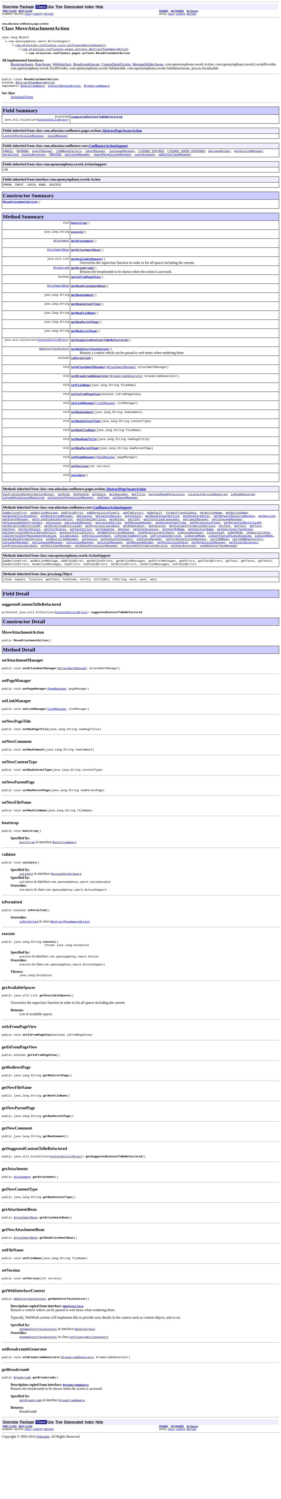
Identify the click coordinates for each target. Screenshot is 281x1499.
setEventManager (149, 573)
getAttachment (82, 250)
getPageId (80, 521)
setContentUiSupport (117, 573)
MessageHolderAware (148, 65)
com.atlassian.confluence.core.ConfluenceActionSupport (60, 46)
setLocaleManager (80, 576)
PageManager (106, 482)
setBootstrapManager (62, 573)
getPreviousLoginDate (102, 557)
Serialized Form (22, 100)
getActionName (211, 541)
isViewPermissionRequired (23, 525)
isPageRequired (243, 521)
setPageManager (83, 482)
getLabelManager (195, 549)
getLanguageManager (227, 549)
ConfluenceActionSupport (108, 150)
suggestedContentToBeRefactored (96, 120)
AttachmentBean (58, 259)
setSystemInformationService (144, 580)
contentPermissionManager (23, 140)
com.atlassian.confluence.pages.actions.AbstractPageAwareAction (75, 50)
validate (78, 501)
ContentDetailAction (115, 65)
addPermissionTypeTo (103, 541)
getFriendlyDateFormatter (52, 549)
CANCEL (8, 156)
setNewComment (82, 434)
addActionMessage (44, 541)
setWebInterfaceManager (219, 580)
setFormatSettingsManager (186, 573)
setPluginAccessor (243, 576)
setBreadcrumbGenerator (90, 395)
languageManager (122, 156)
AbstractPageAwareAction (35, 84)
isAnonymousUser (190, 565)
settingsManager (77, 159)
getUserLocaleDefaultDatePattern (29, 565)
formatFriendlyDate (181, 541)
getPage (64, 521)
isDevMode (235, 565)
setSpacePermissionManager (96, 580)
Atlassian (43, 1495)
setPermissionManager (208, 576)
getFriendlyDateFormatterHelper (28, 521)
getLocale (53, 553)
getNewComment (82, 308)
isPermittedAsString (130, 569)
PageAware (43, 65)
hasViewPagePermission (166, 521)
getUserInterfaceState (235, 561)
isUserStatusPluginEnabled (229, 569)
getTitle (138, 521)
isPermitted (80, 376)
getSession (157, 557)
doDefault (154, 541)
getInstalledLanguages (161, 549)
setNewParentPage (84, 472)
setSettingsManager (56, 580)
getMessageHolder (138, 553)
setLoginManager (110, 576)
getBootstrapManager (57, 545)
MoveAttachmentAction (20, 209)
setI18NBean (219, 573)
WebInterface (61, 65)
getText (225, 557)
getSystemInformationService (192, 557)
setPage (103, 525)
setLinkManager (83, 424)
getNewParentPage (84, 337)
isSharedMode (194, 569)
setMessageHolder (140, 576)
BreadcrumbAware (86, 65)
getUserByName (173, 561)
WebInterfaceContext (54, 366)
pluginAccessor (34, 159)
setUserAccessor (183, 580)
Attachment (61, 250)
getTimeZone (104, 561)
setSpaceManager (125, 525)
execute (77, 240)
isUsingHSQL (264, 569)
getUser (124, 561)
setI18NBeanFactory (247, 573)
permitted (10, 159)
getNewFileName (83, 327)
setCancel (89, 573)
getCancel (84, 545)
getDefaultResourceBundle (234, 545)
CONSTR (37, 14)
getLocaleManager (78, 553)
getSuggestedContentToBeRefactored (99, 356)
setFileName (80, 405)
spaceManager (57, 140)
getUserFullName (201, 561)
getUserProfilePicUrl (76, 565)
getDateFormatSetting (162, 545)
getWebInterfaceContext (90, 366)
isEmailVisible (258, 565)
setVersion (79, 492)
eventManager (42, 156)
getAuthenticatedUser (20, 545)
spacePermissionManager (112, 159)
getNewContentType (85, 318)
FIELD (28, 14)
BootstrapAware (22, 65)
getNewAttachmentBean (88, 298)
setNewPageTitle (84, 463)
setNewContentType (85, 443)
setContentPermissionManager (70, 525)
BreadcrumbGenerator (126, 395)
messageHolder (219, 156)
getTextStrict (81, 561)
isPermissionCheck (96, 569)
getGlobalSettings (91, 549)
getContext (133, 545)
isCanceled (215, 565)
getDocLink (266, 545)
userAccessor (145, 159)
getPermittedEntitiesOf (242, 553)
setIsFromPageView (85, 414)
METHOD (49, 14)
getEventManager (16, 549)
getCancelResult (108, 545)
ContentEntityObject (53, 123)
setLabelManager (16, 576)
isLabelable (68, 569)
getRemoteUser (134, 557)
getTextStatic (29, 561)
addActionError (15, 541)
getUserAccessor (146, 561)
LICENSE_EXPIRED (151, 156)
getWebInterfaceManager (116, 565)
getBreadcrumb (82, 279)
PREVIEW (55, 159)
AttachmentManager (121, 385)
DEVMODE (22, 156)
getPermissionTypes (204, 553)
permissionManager (248, 156)
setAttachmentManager (88, 385)
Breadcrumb (61, 279)
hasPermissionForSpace (156, 565)
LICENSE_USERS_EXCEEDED (186, 156)
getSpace (99, 521)
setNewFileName (83, 453)
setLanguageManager (47, 576)
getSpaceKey (118, 521)
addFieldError (72, 541)
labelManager (95, 156)
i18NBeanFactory (69, 156)
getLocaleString (108, 553)
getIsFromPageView (85, 289)
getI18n (134, 549)
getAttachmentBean (85, 260)
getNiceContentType (170, 553)
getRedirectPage (84, 347)
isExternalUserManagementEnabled (29, 569)
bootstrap (78, 231)
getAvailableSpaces (86, 269)
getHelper (116, 549)
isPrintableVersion (165, 569)
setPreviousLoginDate (20, 580)
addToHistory (133, 541)
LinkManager (106, 424)
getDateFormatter (196, 545)
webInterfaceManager (175, 159)
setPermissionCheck (172, 576)
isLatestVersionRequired (207, 521)
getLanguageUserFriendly (22, 553)
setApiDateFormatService (22, 573)
